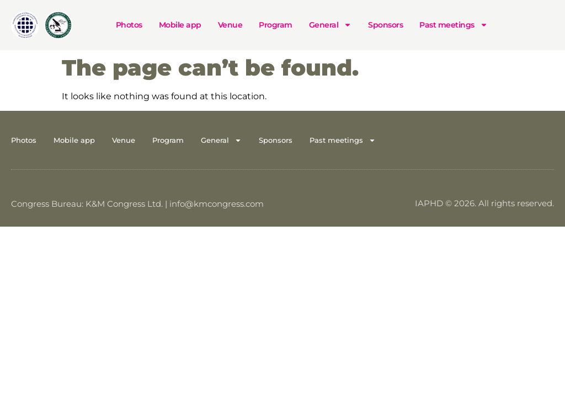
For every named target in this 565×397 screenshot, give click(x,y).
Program (275, 25)
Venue (230, 25)
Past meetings (453, 24)
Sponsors (385, 25)
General (330, 24)
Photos (129, 25)
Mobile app (180, 25)
